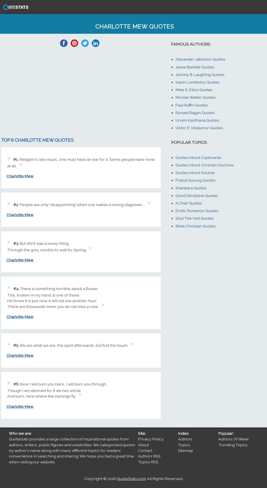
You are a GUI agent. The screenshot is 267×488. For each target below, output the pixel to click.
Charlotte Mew (19, 176)
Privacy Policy (150, 439)
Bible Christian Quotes (195, 226)
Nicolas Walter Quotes (195, 97)
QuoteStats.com (131, 478)
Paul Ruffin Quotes (191, 105)
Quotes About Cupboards (198, 157)
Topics (184, 445)
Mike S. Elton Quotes (193, 89)
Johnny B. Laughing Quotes (200, 74)
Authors (185, 439)
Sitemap (185, 450)
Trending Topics (233, 445)
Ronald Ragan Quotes (195, 112)
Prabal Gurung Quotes (195, 180)
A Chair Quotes (188, 203)
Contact (145, 450)
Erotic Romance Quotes (196, 210)
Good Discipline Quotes (196, 195)
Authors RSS (149, 456)
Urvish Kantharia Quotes (197, 120)
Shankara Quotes (191, 188)
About (143, 445)
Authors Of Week (233, 439)
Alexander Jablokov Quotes (200, 59)
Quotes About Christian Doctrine (204, 165)
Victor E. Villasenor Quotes (199, 128)
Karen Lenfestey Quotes (197, 82)
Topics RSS (148, 462)
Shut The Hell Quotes (194, 218)
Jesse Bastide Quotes (194, 67)
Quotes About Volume (195, 172)
